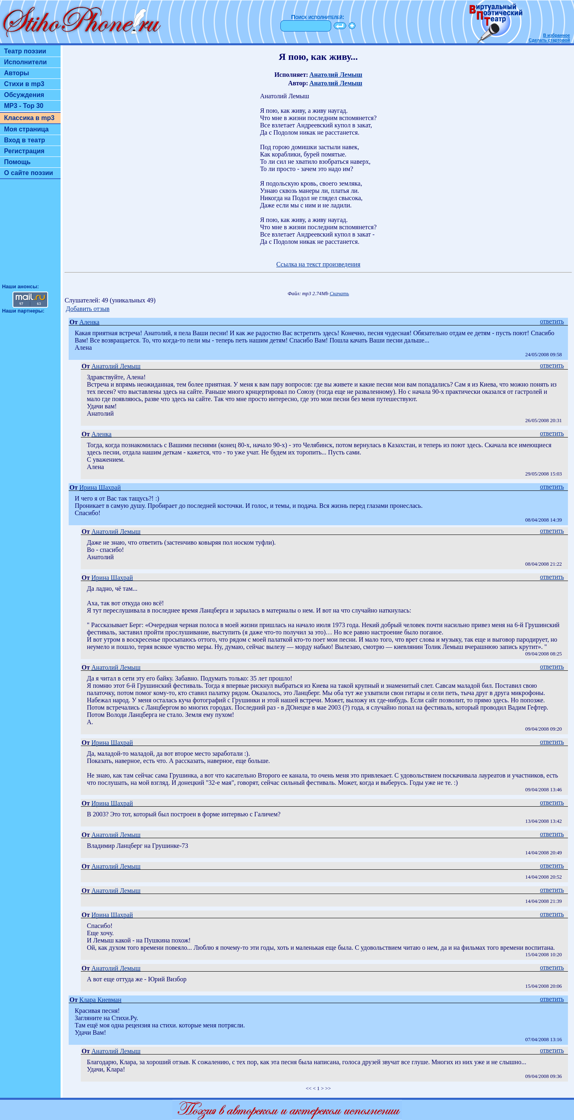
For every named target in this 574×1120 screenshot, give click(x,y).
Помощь (17, 161)
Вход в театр (24, 140)
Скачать (339, 293)
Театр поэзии (25, 51)
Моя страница (26, 129)
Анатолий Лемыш (335, 74)
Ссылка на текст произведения (318, 264)
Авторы (16, 73)
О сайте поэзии (28, 172)
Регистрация (24, 151)
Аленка (89, 322)
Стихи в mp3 (24, 83)
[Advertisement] (30, 234)
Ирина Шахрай (100, 487)
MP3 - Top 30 (24, 105)
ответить (552, 321)
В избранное (556, 35)
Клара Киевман (100, 999)
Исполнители (25, 62)
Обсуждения (24, 94)
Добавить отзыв (87, 308)
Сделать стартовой (549, 40)
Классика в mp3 (29, 117)
